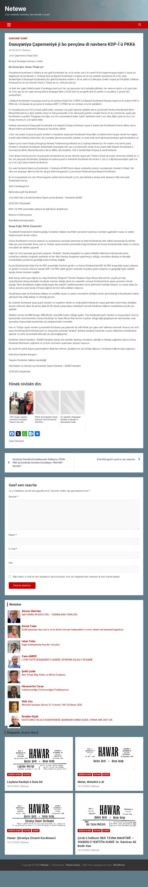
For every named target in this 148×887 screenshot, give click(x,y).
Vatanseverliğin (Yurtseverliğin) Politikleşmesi (45, 689)
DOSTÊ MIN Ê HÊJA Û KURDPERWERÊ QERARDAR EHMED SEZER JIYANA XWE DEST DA (67, 719)
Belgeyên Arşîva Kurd (22, 732)
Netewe (15, 9)
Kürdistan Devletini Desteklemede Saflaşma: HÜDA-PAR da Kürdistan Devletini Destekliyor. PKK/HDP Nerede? (39, 462)
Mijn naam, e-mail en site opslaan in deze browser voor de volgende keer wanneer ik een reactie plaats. (66, 576)
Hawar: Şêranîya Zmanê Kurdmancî (31, 838)
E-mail (13, 548)
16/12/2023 (84, 786)
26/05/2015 (15, 50)
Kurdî (24, 38)
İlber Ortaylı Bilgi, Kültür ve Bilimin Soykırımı (44, 674)
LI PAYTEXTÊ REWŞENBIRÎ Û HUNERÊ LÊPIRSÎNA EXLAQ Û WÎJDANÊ (57, 659)
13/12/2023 (84, 850)
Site (11, 562)
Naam (13, 534)
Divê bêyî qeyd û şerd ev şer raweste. (116, 459)
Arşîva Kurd (14, 774)
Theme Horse (73, 865)
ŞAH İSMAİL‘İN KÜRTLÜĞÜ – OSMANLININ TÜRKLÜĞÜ (50, 614)
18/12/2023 (13, 786)
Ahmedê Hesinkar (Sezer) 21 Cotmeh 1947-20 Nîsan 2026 (52, 704)
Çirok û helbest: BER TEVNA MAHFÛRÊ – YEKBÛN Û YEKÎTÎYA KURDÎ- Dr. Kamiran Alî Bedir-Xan (107, 842)
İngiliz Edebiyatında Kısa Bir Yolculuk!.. (41, 644)
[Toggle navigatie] (9, 24)
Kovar (26, 774)
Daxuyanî (14, 38)
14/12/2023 (13, 842)
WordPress (119, 865)
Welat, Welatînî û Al (91, 782)
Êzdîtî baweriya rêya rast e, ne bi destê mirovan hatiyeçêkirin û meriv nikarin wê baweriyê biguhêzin (72, 629)
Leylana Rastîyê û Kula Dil (25, 782)
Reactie (13, 496)
